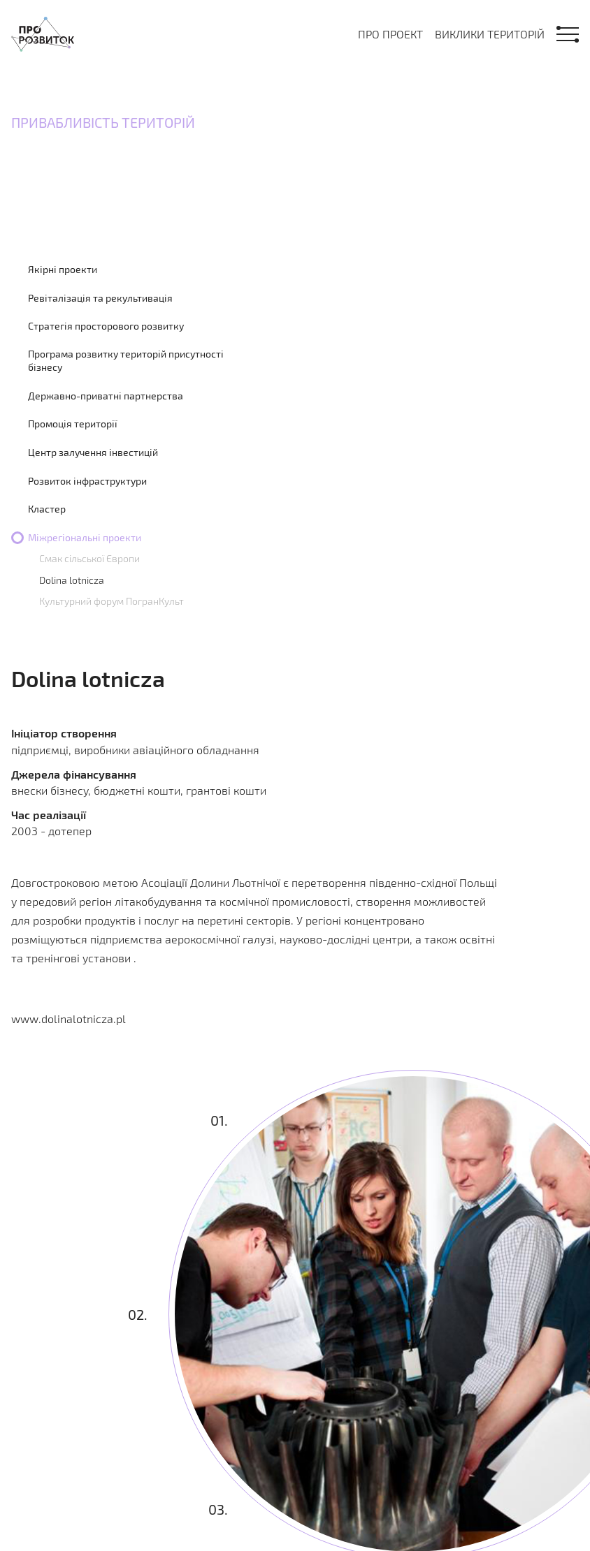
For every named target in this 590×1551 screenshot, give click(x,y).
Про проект (390, 34)
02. (138, 1314)
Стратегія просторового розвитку (106, 326)
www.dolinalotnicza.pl (68, 1018)
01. (219, 1120)
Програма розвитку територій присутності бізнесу (126, 361)
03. (218, 1508)
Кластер (47, 509)
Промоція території (72, 423)
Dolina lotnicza (71, 580)
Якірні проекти (62, 269)
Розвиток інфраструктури (87, 481)
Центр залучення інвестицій (93, 452)
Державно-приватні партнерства (105, 396)
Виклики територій (490, 34)
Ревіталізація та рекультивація (100, 298)
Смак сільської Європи (89, 558)
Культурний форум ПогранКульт (111, 601)
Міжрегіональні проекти (84, 537)
